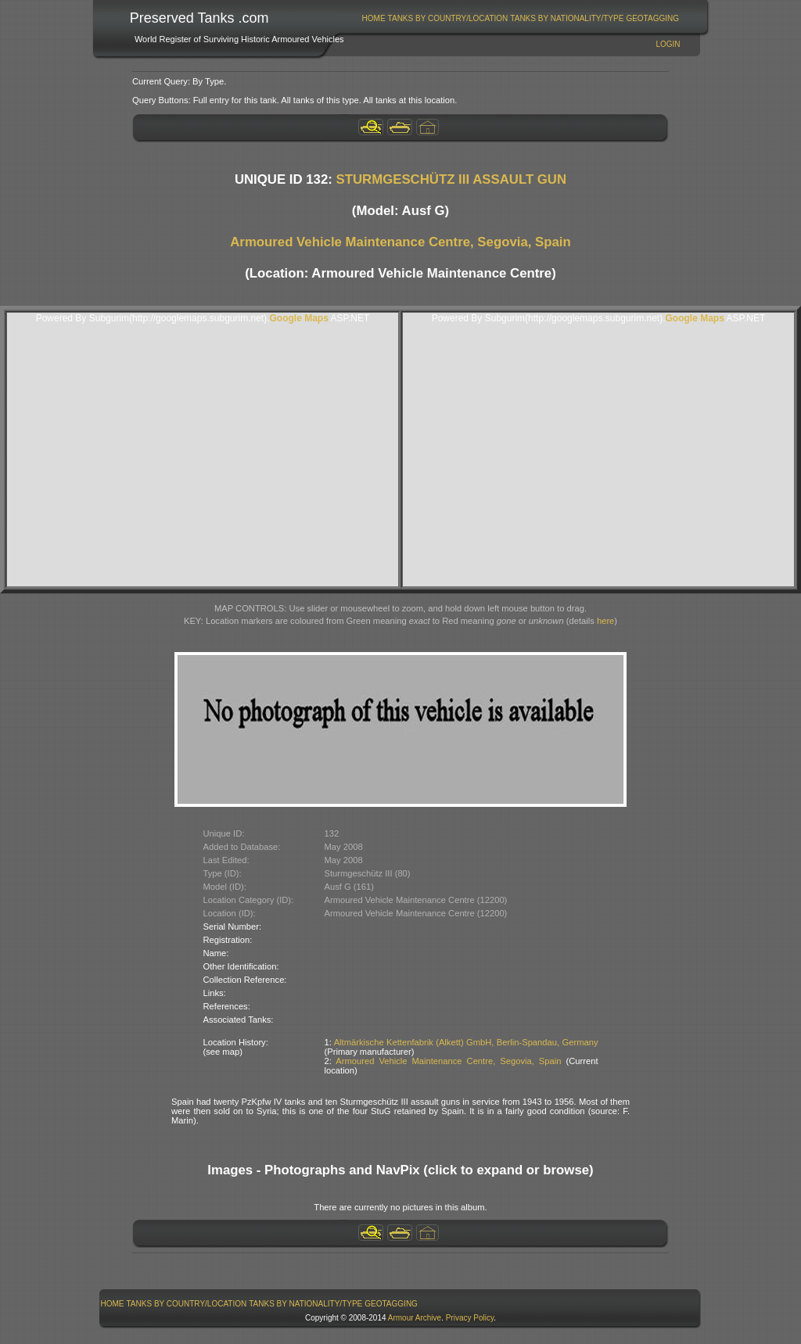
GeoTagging (652, 18)
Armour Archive (414, 1318)
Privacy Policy (470, 1318)
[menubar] (520, 18)
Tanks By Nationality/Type (566, 18)
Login (668, 44)
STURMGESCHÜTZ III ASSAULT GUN (451, 179)
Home (374, 18)
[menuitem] (373, 18)
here (605, 620)
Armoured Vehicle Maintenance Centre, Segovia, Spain (400, 242)
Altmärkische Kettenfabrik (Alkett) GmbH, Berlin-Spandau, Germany (466, 1042)
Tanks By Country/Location (448, 18)
